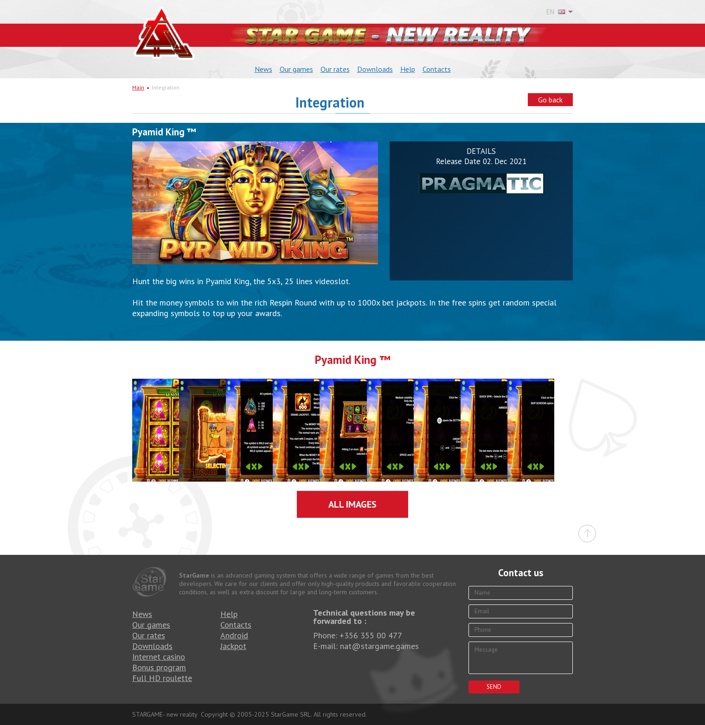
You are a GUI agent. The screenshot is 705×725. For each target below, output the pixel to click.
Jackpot (233, 646)
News (263, 69)
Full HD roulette (162, 678)
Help (407, 69)
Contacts (437, 69)
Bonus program (159, 667)
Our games (296, 69)
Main (138, 87)
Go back (550, 99)
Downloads (375, 69)
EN (555, 12)
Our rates (335, 69)
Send (494, 687)
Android (234, 635)
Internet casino (158, 656)
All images (352, 504)
